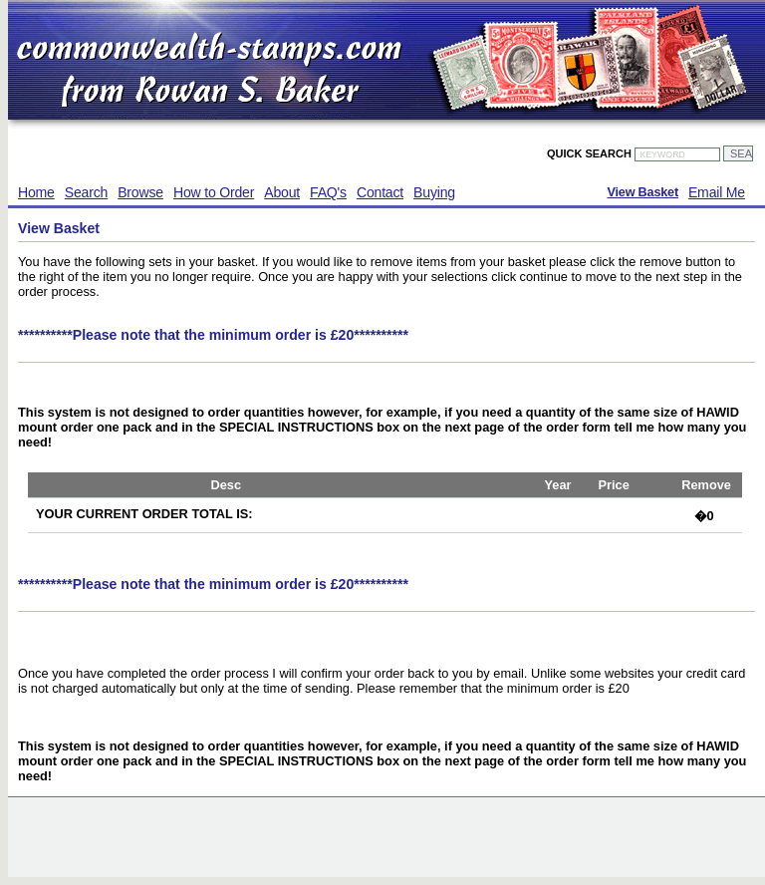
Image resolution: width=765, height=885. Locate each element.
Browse (140, 192)
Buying (434, 192)
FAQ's (328, 192)
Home (36, 192)
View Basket (642, 192)
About (282, 192)
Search (86, 192)
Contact (380, 192)
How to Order (213, 192)
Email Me (716, 192)
